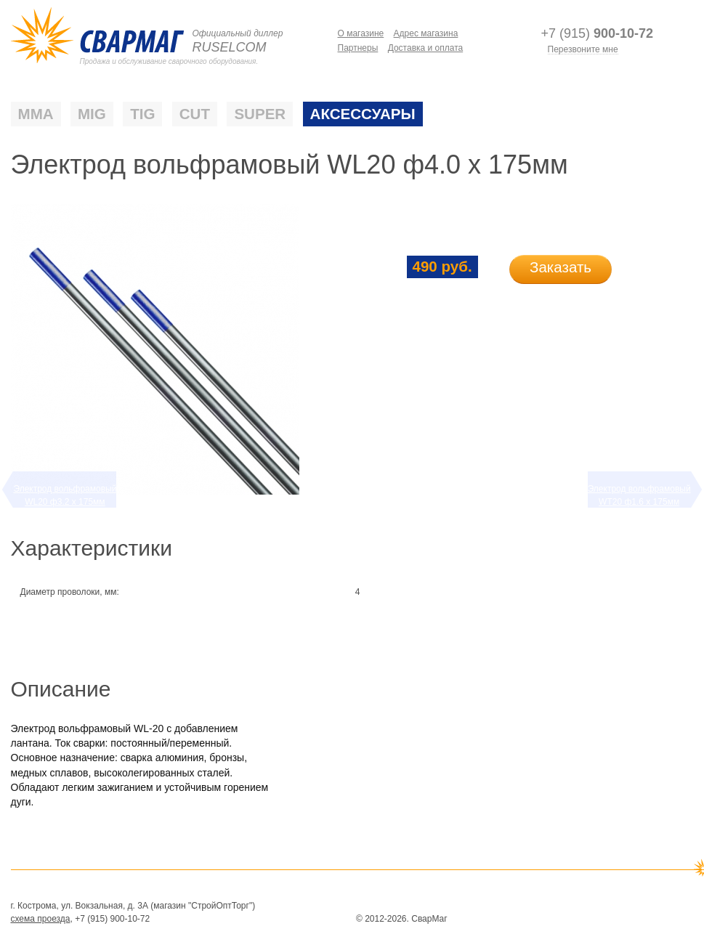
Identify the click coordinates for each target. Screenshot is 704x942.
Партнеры (358, 48)
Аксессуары (363, 114)
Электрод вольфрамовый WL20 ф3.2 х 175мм (64, 495)
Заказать (560, 267)
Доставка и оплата (426, 48)
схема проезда (40, 919)
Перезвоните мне (583, 49)
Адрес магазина (426, 33)
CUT (194, 114)
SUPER (260, 114)
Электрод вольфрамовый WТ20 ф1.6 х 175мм (639, 495)
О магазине (361, 33)
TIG (142, 114)
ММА (36, 114)
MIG (92, 114)
